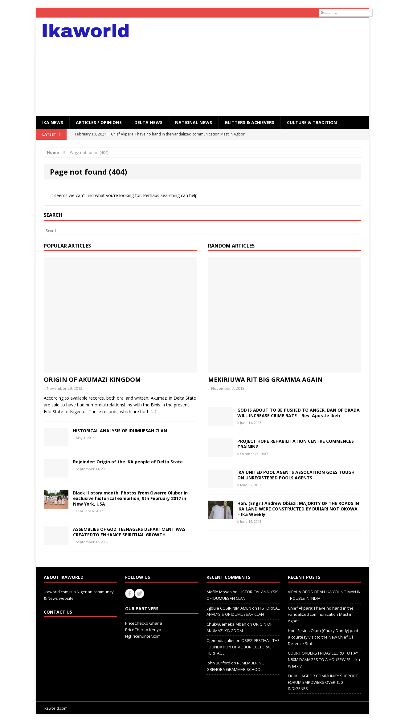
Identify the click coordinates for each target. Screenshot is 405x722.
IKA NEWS (52, 122)
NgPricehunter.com (143, 636)
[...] (153, 411)
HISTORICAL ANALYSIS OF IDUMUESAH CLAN (120, 431)
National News (193, 122)
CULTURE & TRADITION (312, 122)
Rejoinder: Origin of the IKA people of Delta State (128, 462)
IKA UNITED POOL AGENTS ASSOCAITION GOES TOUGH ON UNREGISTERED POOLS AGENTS (295, 475)
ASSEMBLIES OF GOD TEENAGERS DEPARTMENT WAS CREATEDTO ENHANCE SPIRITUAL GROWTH (129, 532)
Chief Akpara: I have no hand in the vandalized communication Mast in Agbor (321, 614)
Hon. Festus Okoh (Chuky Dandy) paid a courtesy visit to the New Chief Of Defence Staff (323, 637)
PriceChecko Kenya (143, 629)
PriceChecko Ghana (143, 623)
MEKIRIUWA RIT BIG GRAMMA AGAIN (265, 379)
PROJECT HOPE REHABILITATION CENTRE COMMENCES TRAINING (295, 444)
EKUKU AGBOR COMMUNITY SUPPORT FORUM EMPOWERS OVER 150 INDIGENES (323, 682)
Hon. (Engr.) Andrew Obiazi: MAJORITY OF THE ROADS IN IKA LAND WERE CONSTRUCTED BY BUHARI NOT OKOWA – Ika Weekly (298, 508)
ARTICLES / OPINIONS (99, 122)
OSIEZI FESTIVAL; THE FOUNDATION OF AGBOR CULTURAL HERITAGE (243, 647)
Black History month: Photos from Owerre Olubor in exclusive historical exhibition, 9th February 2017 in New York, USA (130, 498)
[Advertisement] (256, 67)
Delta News (148, 122)
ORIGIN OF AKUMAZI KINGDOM (92, 379)
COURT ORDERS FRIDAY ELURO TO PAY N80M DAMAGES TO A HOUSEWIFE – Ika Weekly (324, 659)
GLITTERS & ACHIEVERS (249, 122)
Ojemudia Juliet (221, 640)
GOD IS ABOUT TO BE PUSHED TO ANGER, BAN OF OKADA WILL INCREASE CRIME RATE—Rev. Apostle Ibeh (298, 412)
